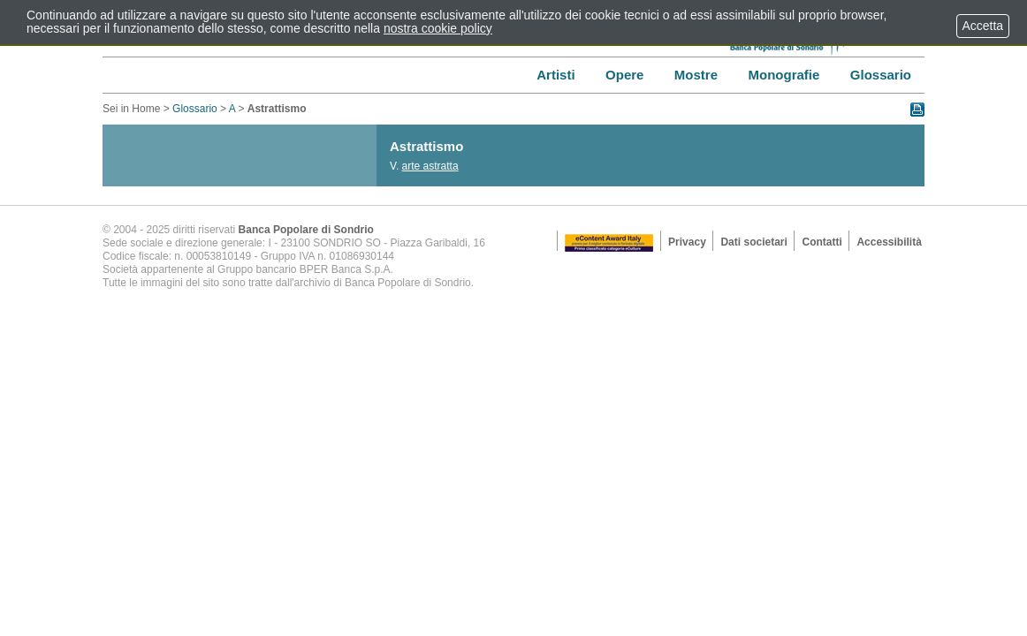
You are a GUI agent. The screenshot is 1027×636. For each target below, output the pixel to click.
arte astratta (430, 166)
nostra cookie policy (438, 28)
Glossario (194, 108)
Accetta (983, 26)
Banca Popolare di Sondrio (306, 229)
